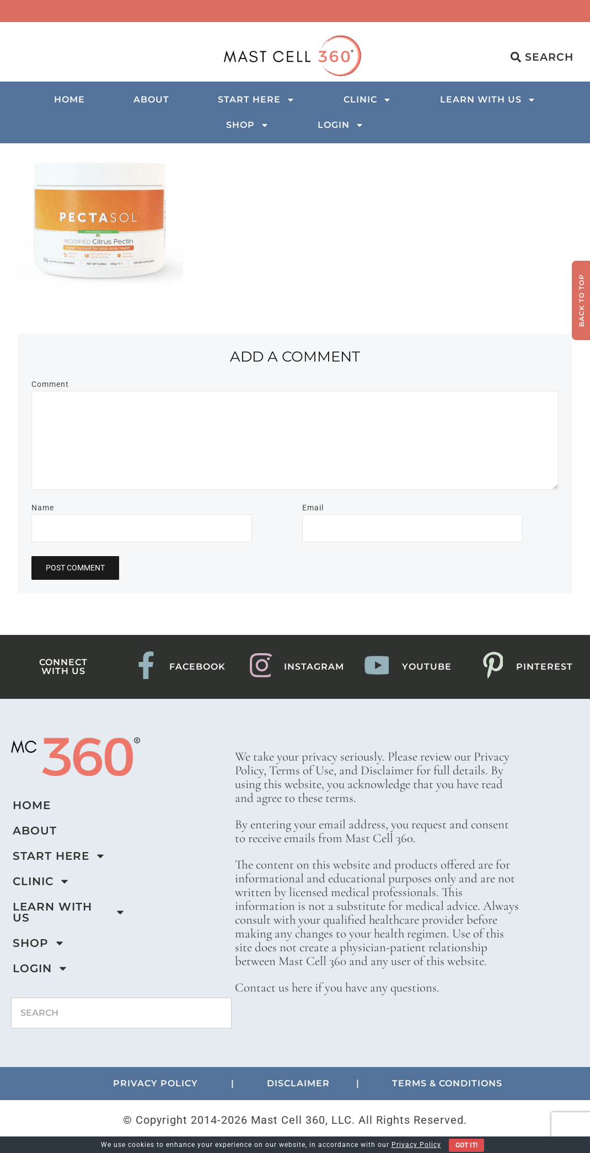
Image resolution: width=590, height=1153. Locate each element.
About (151, 99)
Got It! (466, 1145)
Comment (50, 384)
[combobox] (121, 1013)
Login (341, 125)
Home (69, 99)
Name (42, 507)
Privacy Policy (416, 1145)
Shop (247, 125)
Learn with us (488, 100)
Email (313, 507)
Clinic (367, 100)
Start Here (256, 100)
